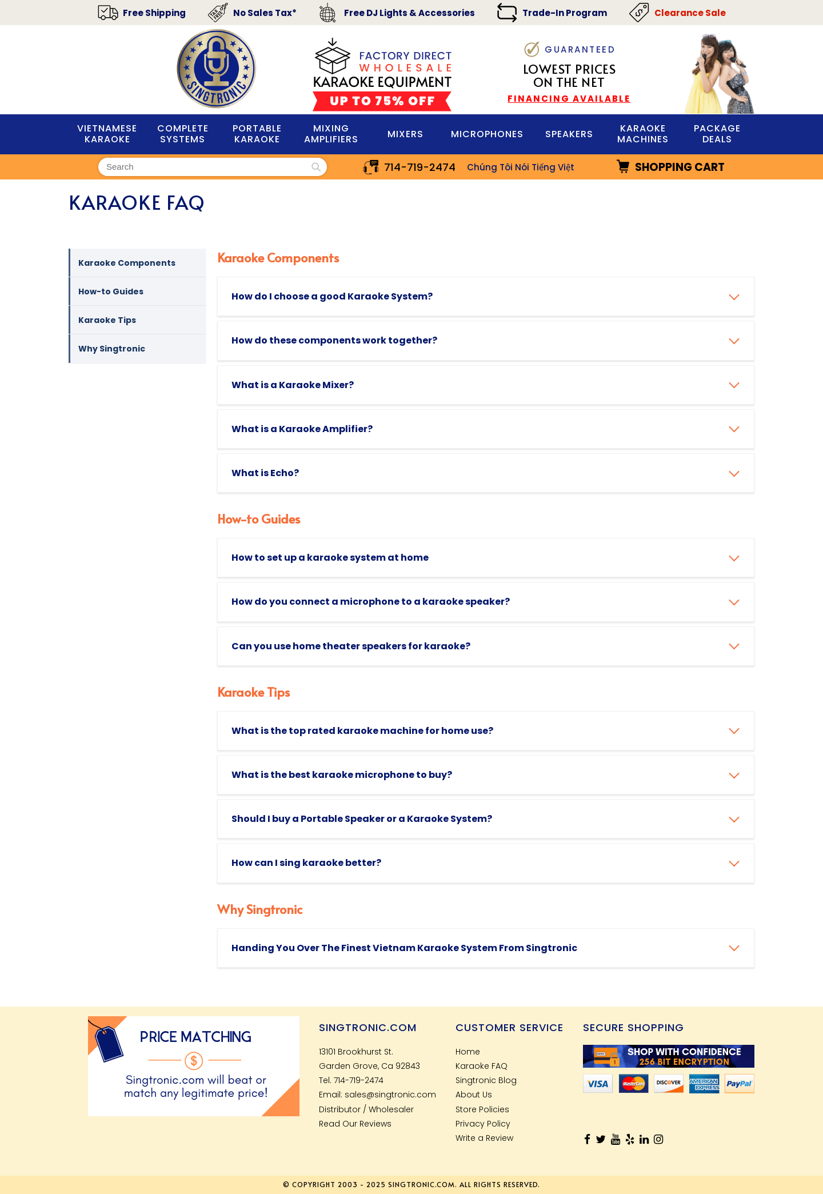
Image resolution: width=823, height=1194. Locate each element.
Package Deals (717, 134)
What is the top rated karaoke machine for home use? (362, 730)
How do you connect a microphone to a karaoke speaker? (370, 601)
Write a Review (484, 1138)
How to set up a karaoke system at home (330, 557)
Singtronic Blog (486, 1080)
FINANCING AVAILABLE (569, 99)
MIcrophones (487, 134)
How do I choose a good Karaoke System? (332, 296)
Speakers (569, 134)
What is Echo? (265, 473)
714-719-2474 (420, 167)
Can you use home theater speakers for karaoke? (350, 646)
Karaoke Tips (111, 320)
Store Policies (482, 1109)
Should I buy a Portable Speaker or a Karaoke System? (361, 818)
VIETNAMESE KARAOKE (107, 134)
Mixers (405, 134)
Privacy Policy (483, 1123)
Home (468, 1051)
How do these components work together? (334, 340)
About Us (474, 1094)
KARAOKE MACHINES (643, 134)
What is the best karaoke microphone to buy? (341, 774)
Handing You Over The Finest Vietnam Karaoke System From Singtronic (404, 948)
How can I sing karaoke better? (306, 862)
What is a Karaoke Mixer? (292, 385)
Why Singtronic (115, 348)
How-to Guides (114, 291)
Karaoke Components (130, 263)
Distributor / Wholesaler (366, 1109)
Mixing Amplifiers (331, 134)
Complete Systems (183, 134)
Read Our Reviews (355, 1123)
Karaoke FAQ (482, 1066)
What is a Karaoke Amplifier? (302, 429)
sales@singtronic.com (390, 1094)
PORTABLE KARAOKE (257, 134)
